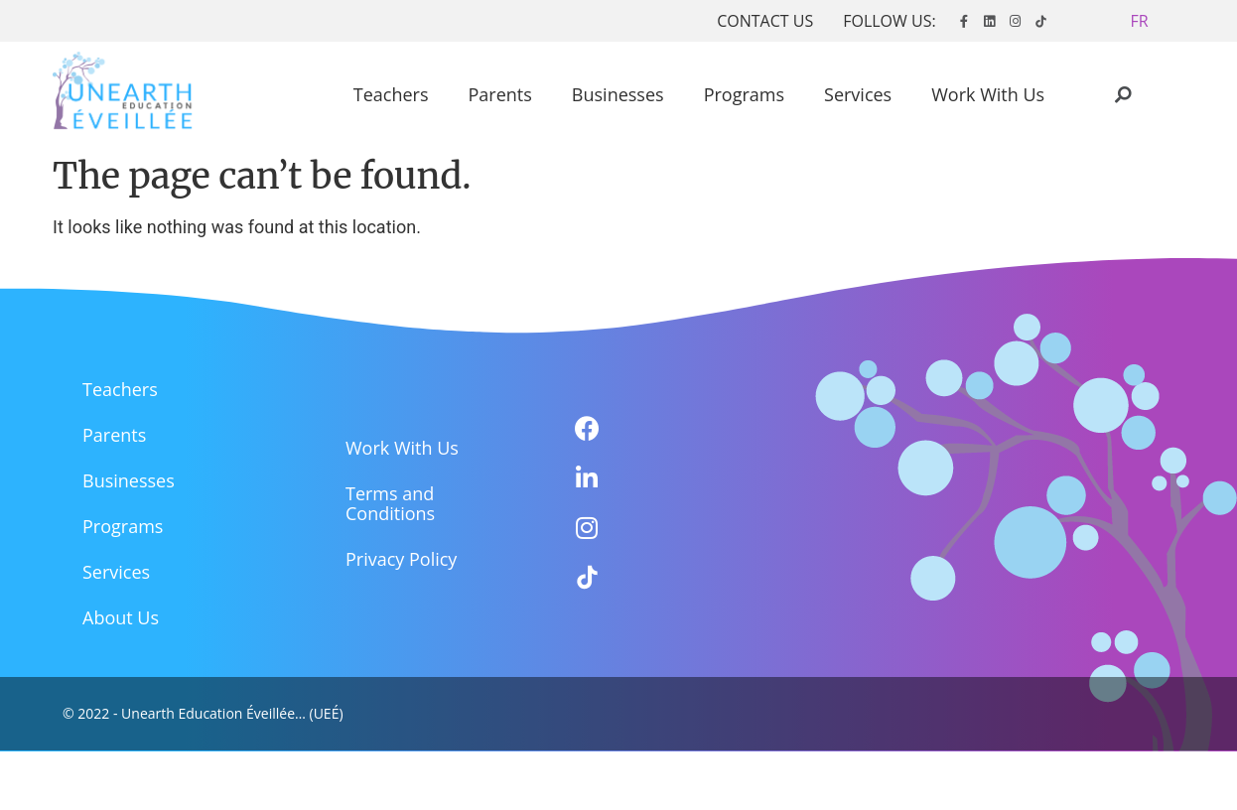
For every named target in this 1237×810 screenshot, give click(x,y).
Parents (500, 94)
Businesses (618, 94)
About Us (120, 617)
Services (858, 94)
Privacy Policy (401, 559)
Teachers (391, 94)
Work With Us (987, 94)
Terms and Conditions (390, 503)
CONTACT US (765, 21)
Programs (744, 94)
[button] (1139, 21)
